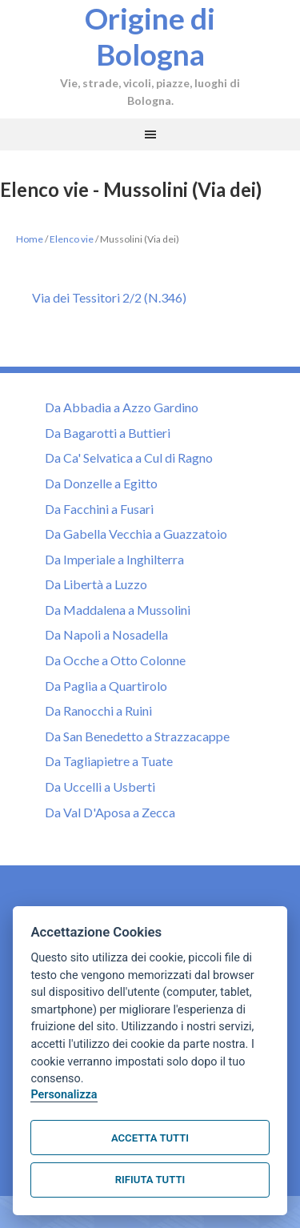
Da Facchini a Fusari (99, 508)
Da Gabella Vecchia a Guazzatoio (136, 533)
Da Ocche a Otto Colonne (115, 660)
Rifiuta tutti (150, 1180)
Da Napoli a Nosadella (106, 634)
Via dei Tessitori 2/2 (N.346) (109, 297)
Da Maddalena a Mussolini (117, 609)
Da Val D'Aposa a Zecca (110, 812)
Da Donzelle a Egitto (101, 483)
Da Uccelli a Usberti (100, 786)
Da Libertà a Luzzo (96, 584)
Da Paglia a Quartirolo (106, 685)
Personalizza (63, 1095)
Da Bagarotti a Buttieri (107, 432)
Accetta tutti (150, 1138)
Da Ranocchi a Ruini (98, 710)
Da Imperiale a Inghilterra (114, 559)
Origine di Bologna (150, 37)
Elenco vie (72, 239)
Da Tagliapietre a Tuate (109, 761)
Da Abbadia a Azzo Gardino (121, 407)
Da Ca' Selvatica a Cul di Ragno (129, 457)
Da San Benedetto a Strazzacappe (137, 736)
